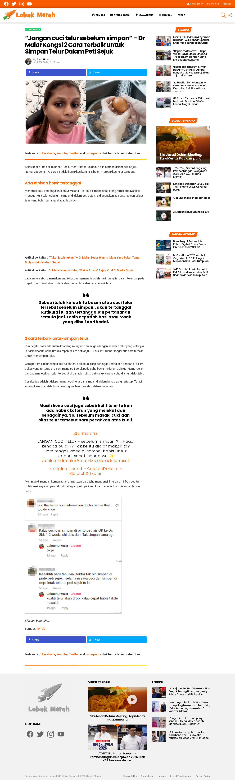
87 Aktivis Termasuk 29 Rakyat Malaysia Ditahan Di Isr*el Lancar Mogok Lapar (191, 101)
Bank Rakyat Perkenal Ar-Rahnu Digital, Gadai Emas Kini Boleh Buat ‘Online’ (189, 244)
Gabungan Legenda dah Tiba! (191, 198)
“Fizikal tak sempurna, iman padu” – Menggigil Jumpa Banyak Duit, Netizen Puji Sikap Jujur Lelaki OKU (191, 71)
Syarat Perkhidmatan (181, 776)
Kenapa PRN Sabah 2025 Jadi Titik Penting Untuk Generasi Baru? (190, 186)
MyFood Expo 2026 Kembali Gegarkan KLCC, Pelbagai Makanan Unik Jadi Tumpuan (191, 258)
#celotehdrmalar (59, 460)
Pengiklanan (147, 776)
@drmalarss (86, 433)
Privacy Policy (203, 776)
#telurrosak (118, 460)
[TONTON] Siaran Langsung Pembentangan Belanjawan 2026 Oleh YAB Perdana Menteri (190, 172)
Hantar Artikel (213, 3)
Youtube (62, 153)
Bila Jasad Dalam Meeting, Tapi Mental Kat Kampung (117, 718)
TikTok (40, 628)
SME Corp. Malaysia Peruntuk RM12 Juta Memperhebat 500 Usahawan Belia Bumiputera (190, 272)
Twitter (74, 153)
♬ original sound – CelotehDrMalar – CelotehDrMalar (86, 471)
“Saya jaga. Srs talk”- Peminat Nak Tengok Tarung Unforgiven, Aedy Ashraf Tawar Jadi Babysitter (189, 691)
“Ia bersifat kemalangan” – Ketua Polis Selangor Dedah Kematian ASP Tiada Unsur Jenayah (189, 87)
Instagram (92, 153)
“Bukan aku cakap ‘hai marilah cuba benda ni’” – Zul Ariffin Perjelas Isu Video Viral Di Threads (188, 735)
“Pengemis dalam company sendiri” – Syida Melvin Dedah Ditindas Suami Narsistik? (186, 721)
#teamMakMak (91, 460)
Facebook (48, 153)
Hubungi (226, 3)
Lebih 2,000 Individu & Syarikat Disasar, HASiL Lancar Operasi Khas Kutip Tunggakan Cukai (191, 40)
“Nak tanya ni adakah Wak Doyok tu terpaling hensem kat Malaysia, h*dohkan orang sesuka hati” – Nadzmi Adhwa (189, 707)
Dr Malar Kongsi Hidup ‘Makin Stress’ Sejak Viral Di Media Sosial (91, 270)
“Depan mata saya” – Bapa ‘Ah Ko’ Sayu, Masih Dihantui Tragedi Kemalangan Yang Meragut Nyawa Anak (190, 55)
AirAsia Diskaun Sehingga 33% (191, 212)
